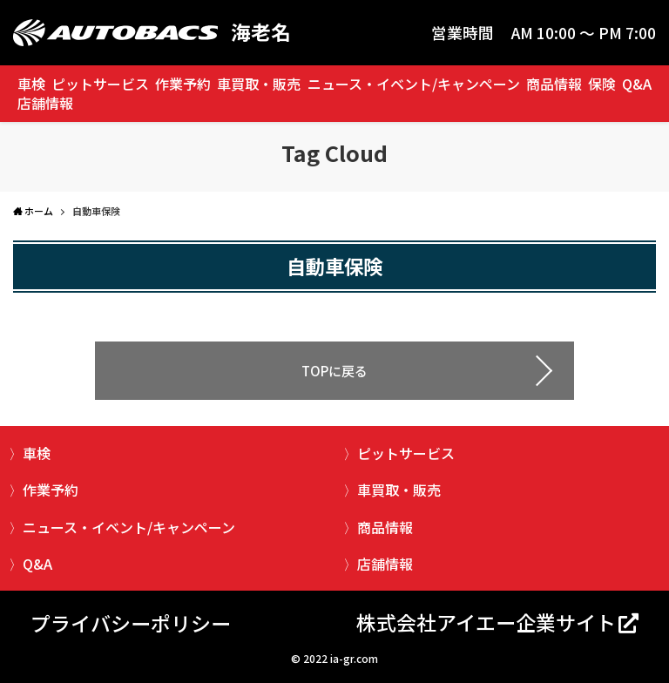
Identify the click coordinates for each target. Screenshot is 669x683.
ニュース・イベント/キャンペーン (413, 83)
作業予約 (183, 83)
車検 (31, 83)
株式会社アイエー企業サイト (486, 622)
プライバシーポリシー (130, 623)
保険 (602, 83)
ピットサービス (100, 83)
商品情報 (554, 83)
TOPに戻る (334, 371)
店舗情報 (45, 102)
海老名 (261, 33)
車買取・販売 (259, 83)
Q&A (637, 83)
